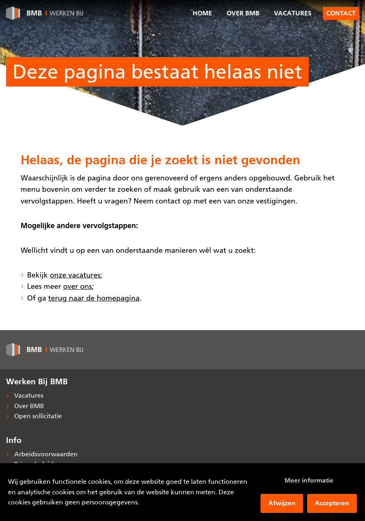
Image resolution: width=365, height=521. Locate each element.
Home (202, 13)
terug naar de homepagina (94, 298)
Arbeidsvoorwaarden (45, 454)
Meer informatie (308, 480)
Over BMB (243, 13)
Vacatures (293, 13)
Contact (341, 13)
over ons (77, 286)
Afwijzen (281, 503)
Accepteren (332, 503)
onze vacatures (75, 275)
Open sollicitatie (37, 416)
